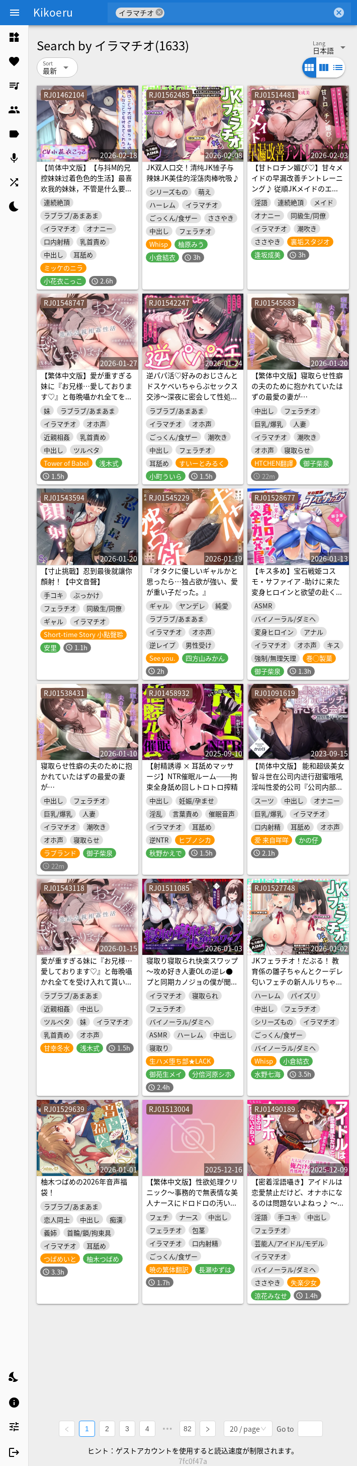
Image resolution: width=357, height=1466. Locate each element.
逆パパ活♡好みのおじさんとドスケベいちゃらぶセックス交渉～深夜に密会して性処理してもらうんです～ (192, 391)
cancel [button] (159, 12)
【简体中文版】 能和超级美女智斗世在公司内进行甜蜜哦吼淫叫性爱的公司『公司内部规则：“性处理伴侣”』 (297, 781)
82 (188, 1429)
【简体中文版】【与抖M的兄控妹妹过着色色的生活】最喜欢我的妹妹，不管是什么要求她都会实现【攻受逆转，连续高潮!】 (86, 188)
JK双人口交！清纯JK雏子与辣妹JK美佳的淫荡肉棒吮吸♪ (192, 172)
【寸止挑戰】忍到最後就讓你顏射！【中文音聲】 (86, 576)
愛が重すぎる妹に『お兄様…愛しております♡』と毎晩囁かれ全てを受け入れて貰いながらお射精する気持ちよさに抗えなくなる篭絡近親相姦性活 (86, 986)
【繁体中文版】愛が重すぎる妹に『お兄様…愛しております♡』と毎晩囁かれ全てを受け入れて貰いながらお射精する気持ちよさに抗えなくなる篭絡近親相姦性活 (86, 401)
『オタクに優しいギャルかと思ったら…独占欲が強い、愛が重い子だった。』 (192, 581)
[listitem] (14, 37)
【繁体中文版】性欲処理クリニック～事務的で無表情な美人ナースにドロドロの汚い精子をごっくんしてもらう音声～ (192, 1202)
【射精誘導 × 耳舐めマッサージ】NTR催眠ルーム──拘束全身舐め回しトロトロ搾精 (192, 776)
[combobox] (248, 13)
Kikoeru (53, 12)
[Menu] (14, 12)
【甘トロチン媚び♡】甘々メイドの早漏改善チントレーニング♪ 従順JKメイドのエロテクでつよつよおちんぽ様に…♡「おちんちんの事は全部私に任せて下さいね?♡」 (297, 193)
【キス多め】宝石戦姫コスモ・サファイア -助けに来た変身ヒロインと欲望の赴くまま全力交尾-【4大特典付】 (297, 586)
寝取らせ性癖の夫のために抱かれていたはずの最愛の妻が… (86, 776)
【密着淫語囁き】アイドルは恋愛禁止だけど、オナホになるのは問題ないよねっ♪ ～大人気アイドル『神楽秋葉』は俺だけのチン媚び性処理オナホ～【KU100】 (297, 1207)
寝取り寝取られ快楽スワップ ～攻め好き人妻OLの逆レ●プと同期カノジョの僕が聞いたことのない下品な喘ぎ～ (192, 976)
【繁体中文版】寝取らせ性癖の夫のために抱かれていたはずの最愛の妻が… (297, 385)
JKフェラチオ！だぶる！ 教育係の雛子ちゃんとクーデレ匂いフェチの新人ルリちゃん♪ (297, 976)
